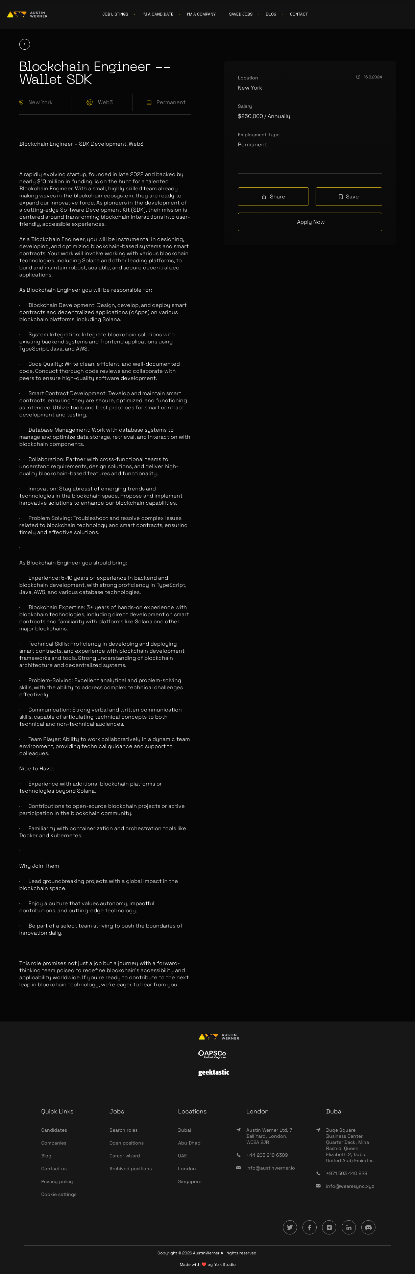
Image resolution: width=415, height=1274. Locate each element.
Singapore (189, 1181)
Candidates (54, 1130)
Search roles (123, 1130)
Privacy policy (57, 1181)
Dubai (184, 1130)
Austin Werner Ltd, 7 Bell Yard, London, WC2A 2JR (269, 1136)
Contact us (54, 1168)
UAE (182, 1156)
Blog (46, 1156)
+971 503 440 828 (346, 1173)
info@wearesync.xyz (350, 1186)
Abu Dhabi (189, 1143)
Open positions (126, 1143)
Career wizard (124, 1156)
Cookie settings (58, 1194)
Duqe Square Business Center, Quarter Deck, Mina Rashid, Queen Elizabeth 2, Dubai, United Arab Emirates (349, 1145)
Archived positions (130, 1168)
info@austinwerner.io (270, 1168)
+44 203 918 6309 (267, 1155)
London (187, 1168)
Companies (53, 1143)
